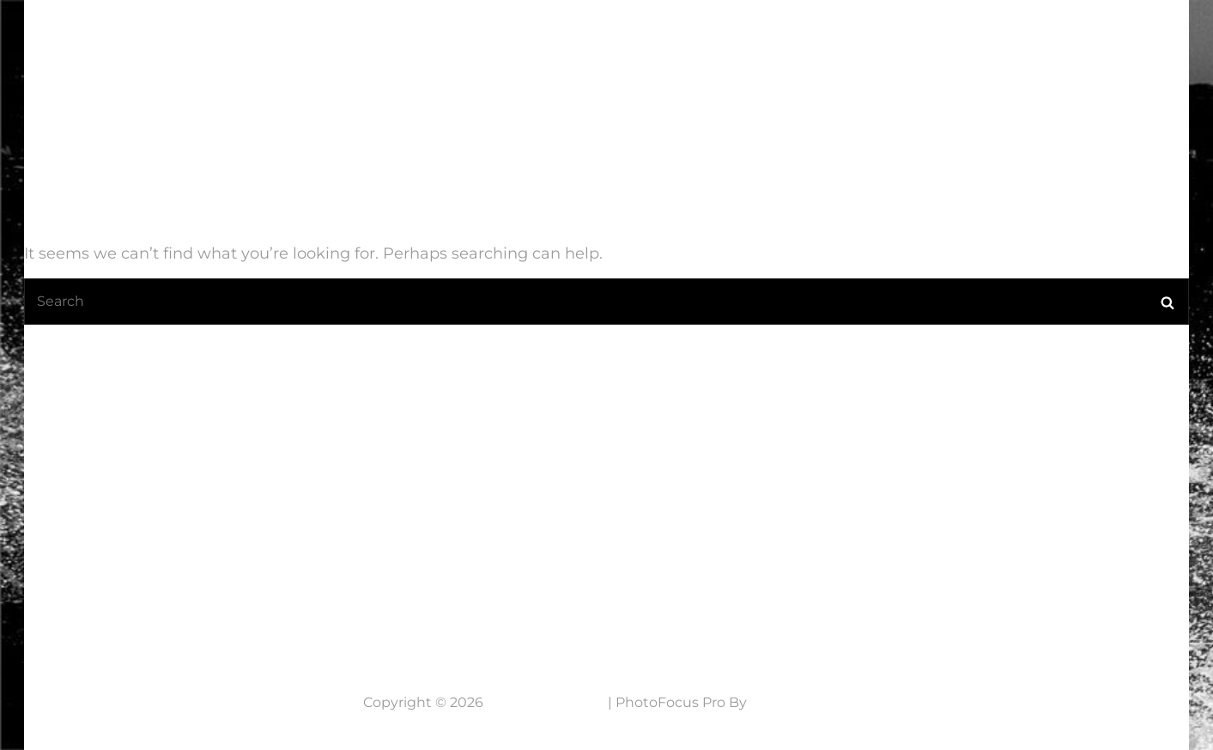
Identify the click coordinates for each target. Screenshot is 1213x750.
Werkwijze (914, 47)
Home (495, 47)
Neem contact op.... (151, 591)
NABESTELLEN (1040, 47)
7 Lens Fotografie (134, 36)
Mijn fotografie (767, 47)
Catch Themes (800, 702)
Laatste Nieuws (608, 47)
